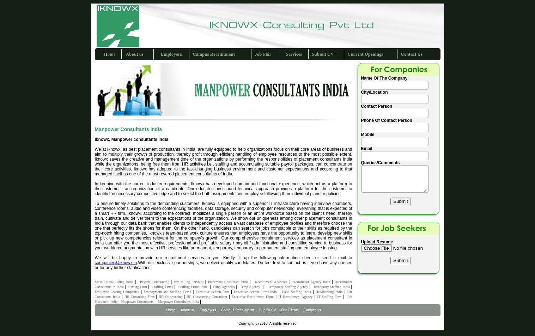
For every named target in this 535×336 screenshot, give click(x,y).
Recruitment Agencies (271, 282)
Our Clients (290, 310)
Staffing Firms (163, 287)
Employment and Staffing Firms (167, 292)
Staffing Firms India (194, 287)
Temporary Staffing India (332, 287)
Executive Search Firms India (256, 292)
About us (134, 54)
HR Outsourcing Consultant (207, 297)
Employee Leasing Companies (117, 292)
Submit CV (323, 54)
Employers (171, 54)
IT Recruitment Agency (295, 297)
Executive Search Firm (212, 292)
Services (294, 54)
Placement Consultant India (228, 282)
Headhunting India (329, 292)
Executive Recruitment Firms (254, 297)
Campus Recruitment (214, 54)
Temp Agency (251, 287)
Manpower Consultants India (178, 302)
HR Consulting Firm (140, 297)
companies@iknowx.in (116, 262)
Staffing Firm (138, 287)
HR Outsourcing (171, 297)
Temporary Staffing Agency (288, 287)
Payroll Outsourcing (155, 282)
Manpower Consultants (137, 302)
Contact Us (411, 54)
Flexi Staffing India (296, 292)
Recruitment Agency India (312, 282)
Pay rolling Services (189, 282)
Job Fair (263, 54)
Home (109, 54)
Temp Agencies (224, 287)
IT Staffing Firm (330, 297)
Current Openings (365, 54)
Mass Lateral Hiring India (114, 282)
